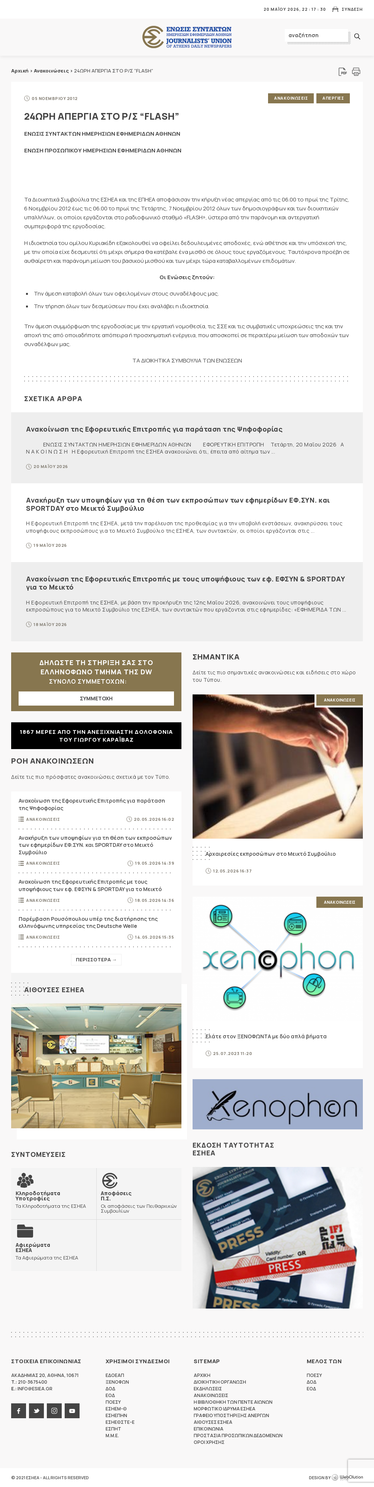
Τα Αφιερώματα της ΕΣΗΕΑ (47, 1251)
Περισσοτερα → (96, 959)
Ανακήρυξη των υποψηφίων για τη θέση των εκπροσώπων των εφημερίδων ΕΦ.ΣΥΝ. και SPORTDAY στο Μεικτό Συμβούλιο (178, 504)
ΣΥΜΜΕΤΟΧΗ (96, 698)
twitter (36, 1410)
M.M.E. (112, 1435)
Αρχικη (202, 1375)
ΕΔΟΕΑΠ (115, 1375)
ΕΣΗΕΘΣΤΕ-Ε (120, 1422)
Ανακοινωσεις (291, 98)
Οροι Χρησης (209, 1442)
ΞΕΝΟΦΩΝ (117, 1382)
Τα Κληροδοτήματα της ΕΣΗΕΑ (54, 1199)
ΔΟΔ (110, 1389)
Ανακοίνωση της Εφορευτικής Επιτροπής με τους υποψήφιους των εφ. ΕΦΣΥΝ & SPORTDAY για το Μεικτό (185, 582)
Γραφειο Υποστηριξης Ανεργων (231, 1415)
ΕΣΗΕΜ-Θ (116, 1409)
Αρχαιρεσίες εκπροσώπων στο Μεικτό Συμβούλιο (271, 853)
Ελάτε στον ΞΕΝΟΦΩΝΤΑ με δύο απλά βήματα (266, 1036)
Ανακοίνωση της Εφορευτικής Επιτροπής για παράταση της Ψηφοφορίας (154, 429)
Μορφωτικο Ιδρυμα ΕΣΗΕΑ (224, 1409)
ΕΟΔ (110, 1395)
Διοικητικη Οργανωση (220, 1382)
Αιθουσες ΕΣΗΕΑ (54, 989)
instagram (54, 1410)
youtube (72, 1410)
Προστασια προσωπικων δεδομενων (238, 1435)
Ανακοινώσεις (51, 70)
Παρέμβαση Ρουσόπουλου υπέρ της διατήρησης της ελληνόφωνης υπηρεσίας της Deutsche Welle (88, 922)
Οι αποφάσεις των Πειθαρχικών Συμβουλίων (139, 1202)
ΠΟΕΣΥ (113, 1402)
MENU (16, 9)
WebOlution (347, 1477)
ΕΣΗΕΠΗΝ (116, 1415)
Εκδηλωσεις (208, 1389)
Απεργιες (333, 98)
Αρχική (20, 70)
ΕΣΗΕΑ (187, 37)
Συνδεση (352, 9)
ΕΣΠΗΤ (113, 1429)
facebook (18, 1410)
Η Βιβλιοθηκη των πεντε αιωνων (233, 1402)
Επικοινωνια (208, 1429)
